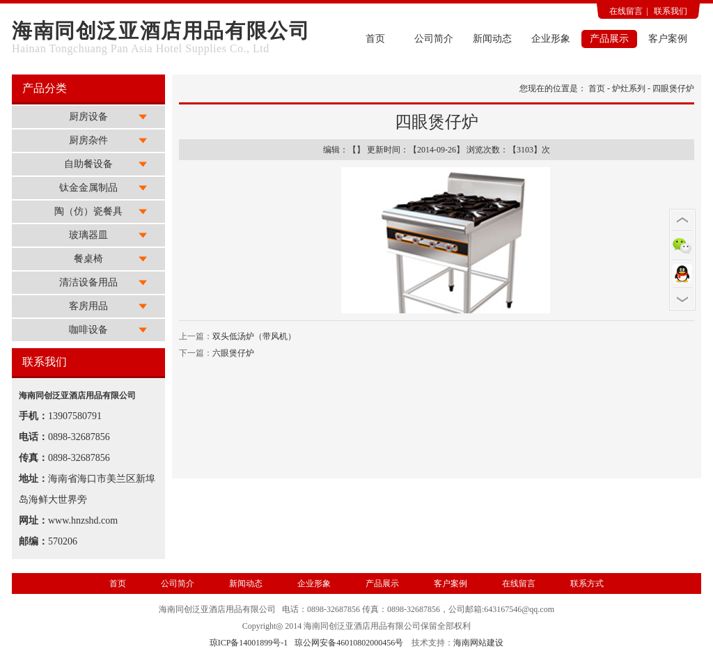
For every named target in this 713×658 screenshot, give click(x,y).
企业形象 (550, 38)
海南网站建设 (478, 643)
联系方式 (587, 583)
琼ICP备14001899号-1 (249, 643)
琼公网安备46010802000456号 (349, 643)
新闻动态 (492, 38)
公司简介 (433, 38)
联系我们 (670, 11)
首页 (375, 38)
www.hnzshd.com (83, 520)
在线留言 (626, 11)
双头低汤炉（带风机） (254, 336)
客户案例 (667, 38)
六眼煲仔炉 (233, 353)
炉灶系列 (628, 88)
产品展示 (609, 38)
